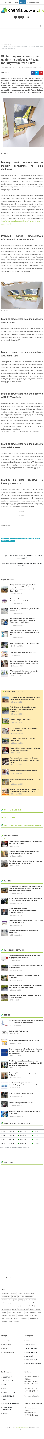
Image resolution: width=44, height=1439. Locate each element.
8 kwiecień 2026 (17, 655)
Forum (16, 2)
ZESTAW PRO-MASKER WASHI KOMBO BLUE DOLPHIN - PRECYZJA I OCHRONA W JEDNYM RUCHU (24, 633)
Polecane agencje (11, 810)
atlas (33, 1303)
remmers (16, 1321)
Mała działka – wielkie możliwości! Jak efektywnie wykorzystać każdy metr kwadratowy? (23, 709)
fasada (31, 1306)
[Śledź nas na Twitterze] (19, 17)
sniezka (32, 1309)
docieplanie (32, 1300)
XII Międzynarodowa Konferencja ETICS (23, 652)
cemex (10, 1321)
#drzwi (4, 540)
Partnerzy (6, 1348)
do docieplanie (6, 1309)
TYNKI (5, 1385)
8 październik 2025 (17, 1116)
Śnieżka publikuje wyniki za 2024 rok (21, 1102)
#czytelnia (5, 538)
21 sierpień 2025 (17, 784)
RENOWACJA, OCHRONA (11, 1404)
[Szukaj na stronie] (28, 17)
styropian (20, 1315)
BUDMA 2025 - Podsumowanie (19, 1031)
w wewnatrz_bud (23, 1309)
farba (32, 1293)
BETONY (5, 1413)
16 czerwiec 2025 (16, 1068)
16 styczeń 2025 (16, 980)
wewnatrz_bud (6, 1296)
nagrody (14, 1300)
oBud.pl (22, 2)
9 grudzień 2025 (17, 794)
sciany (28, 1303)
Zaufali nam (8, 818)
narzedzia (28, 1315)
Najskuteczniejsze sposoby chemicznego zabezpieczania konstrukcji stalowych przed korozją (25, 760)
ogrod (8, 1318)
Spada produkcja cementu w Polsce (21, 1093)
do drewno (24, 1318)
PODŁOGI (6, 1400)
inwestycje (12, 1306)
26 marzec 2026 (17, 676)
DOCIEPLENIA (7, 1377)
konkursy (4, 1306)
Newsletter (8, 2)
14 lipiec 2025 (15, 1087)
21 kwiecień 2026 (17, 613)
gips (26, 1312)
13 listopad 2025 (16, 1078)
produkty (26, 1293)
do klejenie (32, 1312)
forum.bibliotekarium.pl (33, 1364)
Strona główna (6, 44)
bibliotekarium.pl (31, 1360)
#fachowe (11, 540)
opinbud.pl (29, 1356)
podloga (20, 1300)
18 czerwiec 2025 (16, 856)
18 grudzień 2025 (17, 733)
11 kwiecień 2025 (16, 1105)
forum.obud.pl (30, 1344)
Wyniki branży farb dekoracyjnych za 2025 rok (24, 1040)
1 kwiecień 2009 (16, 960)
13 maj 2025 (15, 1000)
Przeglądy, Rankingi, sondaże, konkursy (21, 825)
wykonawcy (5, 1303)
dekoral (38, 1309)
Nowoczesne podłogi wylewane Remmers (24, 770)
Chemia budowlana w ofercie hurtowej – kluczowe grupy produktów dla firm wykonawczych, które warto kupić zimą (25, 1051)
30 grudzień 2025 (16, 1025)
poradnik (13, 1303)
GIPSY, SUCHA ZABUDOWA (7, 1409)
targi (18, 1306)
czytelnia (13, 1293)
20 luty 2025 (15, 1034)
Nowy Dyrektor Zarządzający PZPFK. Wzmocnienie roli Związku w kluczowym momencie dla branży (22, 910)
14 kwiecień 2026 (17, 646)
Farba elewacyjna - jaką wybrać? (20, 720)
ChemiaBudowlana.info (21, 1427)
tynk (36, 1306)
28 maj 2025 (16, 753)
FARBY (5, 1388)
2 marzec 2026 (16, 1043)
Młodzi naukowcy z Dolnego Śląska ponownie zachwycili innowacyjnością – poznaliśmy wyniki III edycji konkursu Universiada (25, 1063)
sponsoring (12, 1315)
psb (3, 1318)
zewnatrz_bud (6, 1300)
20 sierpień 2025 (16, 970)
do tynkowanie (33, 1318)
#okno (37, 538)
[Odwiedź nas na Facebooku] (15, 17)
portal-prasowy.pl (31, 1352)
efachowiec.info (31, 1348)
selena (39, 1312)
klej (26, 1300)
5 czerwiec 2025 (17, 702)
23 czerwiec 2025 (17, 743)
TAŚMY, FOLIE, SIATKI (10, 1392)
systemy (4, 1321)
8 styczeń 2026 (17, 722)
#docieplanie (14, 538)
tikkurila (4, 1312)
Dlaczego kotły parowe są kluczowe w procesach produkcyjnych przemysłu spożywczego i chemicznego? (22, 621)
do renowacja (15, 1318)
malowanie (24, 1306)
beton (10, 1312)
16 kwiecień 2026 (17, 625)
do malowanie (29, 1296)
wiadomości (5, 1293)
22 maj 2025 (15, 866)
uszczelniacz (21, 1303)
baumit (14, 1309)
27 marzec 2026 (17, 666)
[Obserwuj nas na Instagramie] (22, 17)
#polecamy (30, 538)
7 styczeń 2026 (17, 765)
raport (36, 1315)
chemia (14, 1296)
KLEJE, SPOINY (8, 1381)
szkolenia (4, 1315)
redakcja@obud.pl (33, 2)
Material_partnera (18, 1312)
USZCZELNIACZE (8, 1396)
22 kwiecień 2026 (17, 594)
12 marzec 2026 (16, 1056)
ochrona (20, 1293)
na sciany (20, 1296)
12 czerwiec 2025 (17, 773)
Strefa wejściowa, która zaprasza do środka (24, 643)
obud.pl (28, 1341)
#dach (23, 538)
